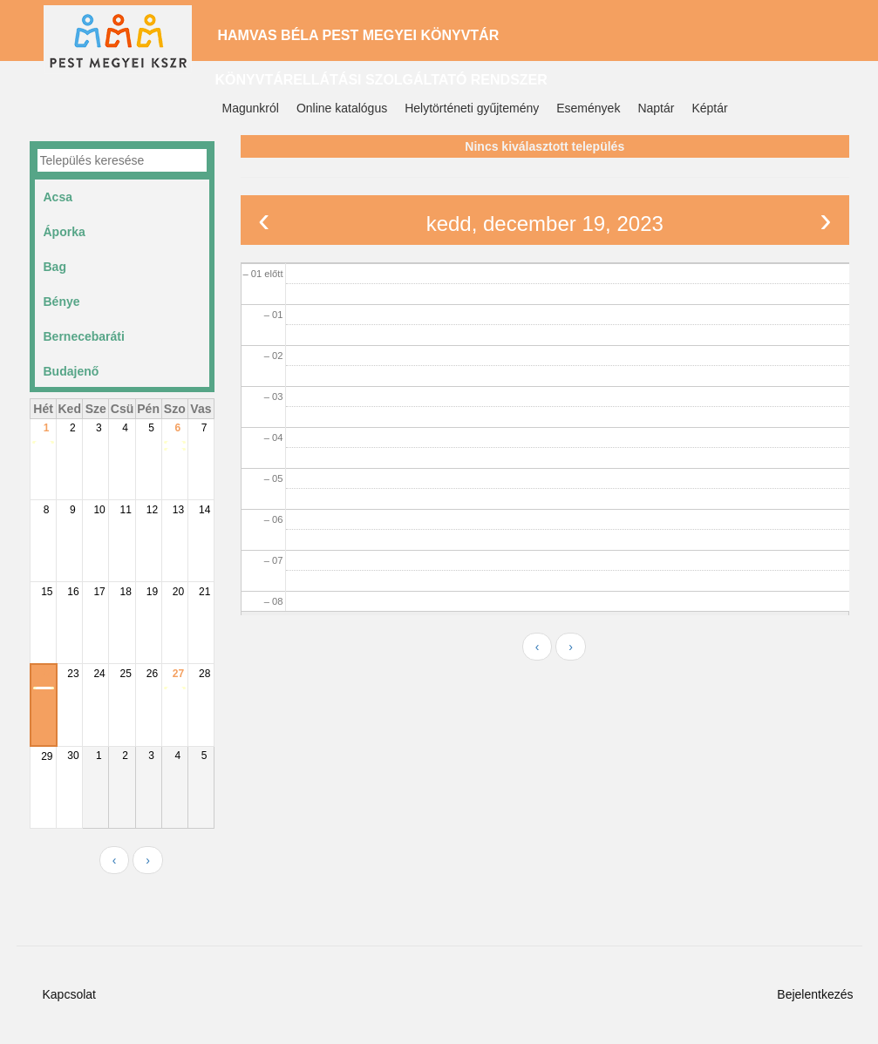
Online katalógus (341, 108)
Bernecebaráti (84, 336)
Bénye (62, 301)
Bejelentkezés (815, 994)
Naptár (655, 108)
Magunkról (250, 108)
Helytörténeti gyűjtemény (472, 108)
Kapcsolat (69, 994)
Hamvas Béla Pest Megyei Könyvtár (359, 35)
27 (178, 674)
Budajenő (71, 371)
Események (588, 108)
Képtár (709, 108)
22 (46, 674)
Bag (55, 267)
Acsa (58, 197)
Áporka (64, 232)
